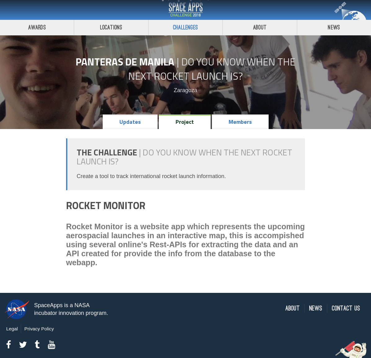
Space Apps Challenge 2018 (185, 10)
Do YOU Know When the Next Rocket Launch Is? (211, 69)
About (259, 27)
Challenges (185, 27)
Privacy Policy (39, 328)
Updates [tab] (130, 122)
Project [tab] (185, 122)
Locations (111, 27)
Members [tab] (240, 122)
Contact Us (346, 308)
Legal (12, 328)
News (315, 308)
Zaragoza (185, 90)
